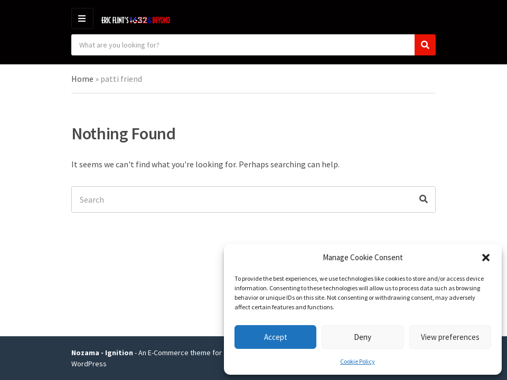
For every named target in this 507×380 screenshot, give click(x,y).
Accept (275, 337)
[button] (486, 257)
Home (82, 78)
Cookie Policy (357, 361)
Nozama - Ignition (102, 352)
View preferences (450, 337)
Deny (362, 337)
